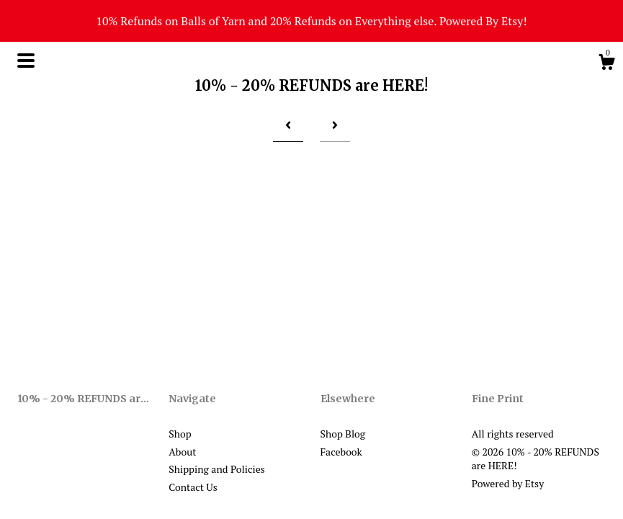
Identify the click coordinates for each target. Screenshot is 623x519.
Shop (180, 433)
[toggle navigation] (26, 60)
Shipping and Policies (217, 469)
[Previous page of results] (288, 125)
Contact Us (193, 487)
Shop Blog (343, 433)
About (182, 451)
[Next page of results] (335, 125)
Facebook (341, 451)
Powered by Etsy (508, 483)
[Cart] (606, 64)
